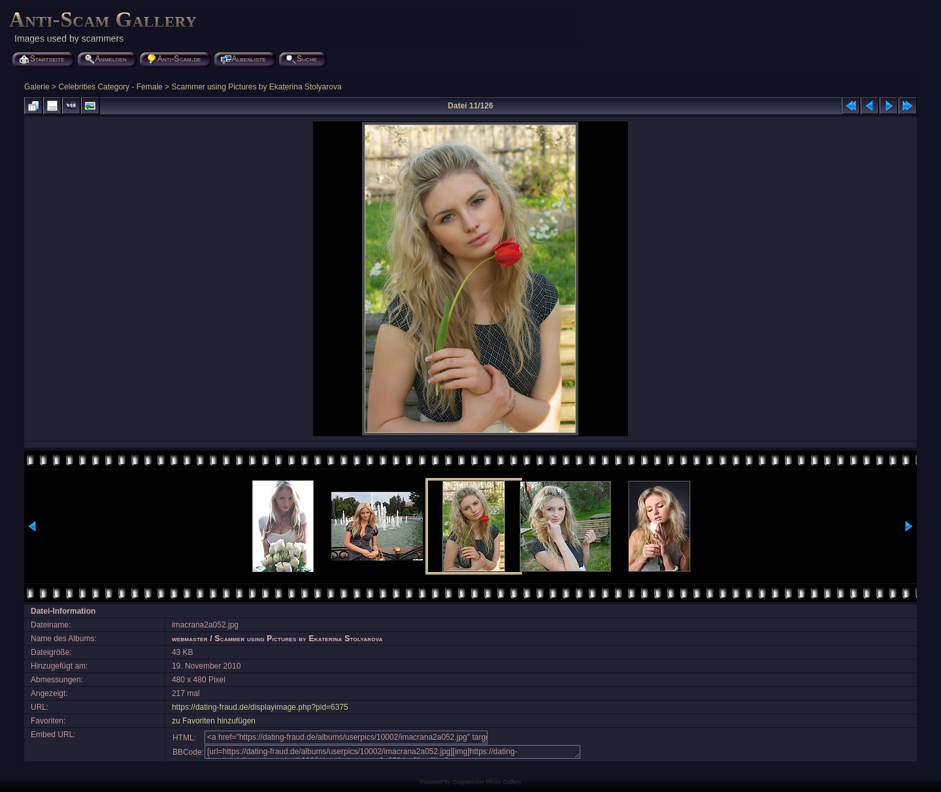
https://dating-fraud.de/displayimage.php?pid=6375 (260, 707)
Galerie (37, 86)
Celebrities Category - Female (110, 86)
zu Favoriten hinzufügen (214, 720)
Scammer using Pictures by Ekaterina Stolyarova (256, 86)
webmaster (190, 638)
